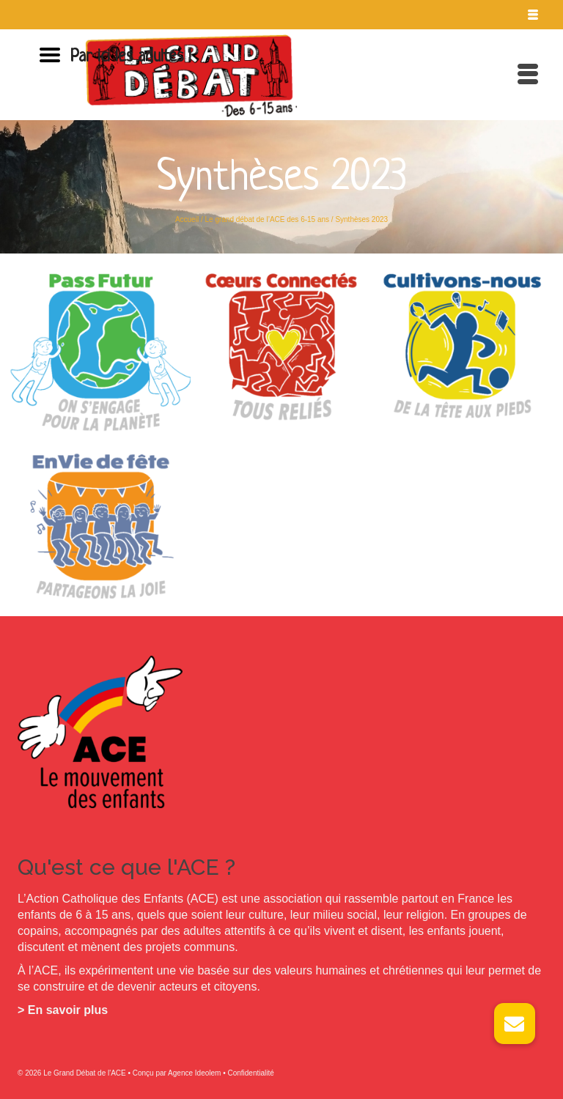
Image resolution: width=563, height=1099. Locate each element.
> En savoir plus (63, 1010)
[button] (514, 1023)
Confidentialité (250, 1073)
